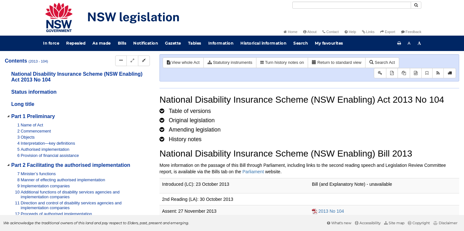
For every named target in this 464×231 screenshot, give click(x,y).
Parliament (253, 171)
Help (350, 32)
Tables (194, 43)
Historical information (263, 43)
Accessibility (368, 223)
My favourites (329, 43)
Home (290, 32)
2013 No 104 (331, 211)
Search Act (382, 62)
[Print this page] (399, 43)
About (310, 32)
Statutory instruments (230, 62)
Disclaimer (445, 223)
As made (101, 43)
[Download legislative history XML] (416, 73)
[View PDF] (392, 73)
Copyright (419, 223)
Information (221, 43)
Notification (145, 43)
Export (387, 32)
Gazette (173, 43)
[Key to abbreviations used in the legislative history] (380, 73)
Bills (122, 43)
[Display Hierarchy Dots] (121, 61)
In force (51, 43)
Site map (394, 223)
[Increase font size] (419, 43)
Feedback (411, 32)
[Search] (351, 5)
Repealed (75, 43)
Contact (330, 32)
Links (368, 32)
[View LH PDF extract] (404, 73)
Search (300, 43)
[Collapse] (144, 61)
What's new (339, 223)
